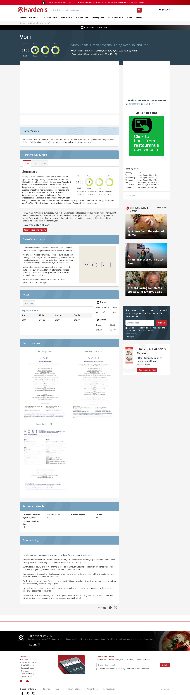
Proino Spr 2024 (45, 351)
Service (45, 44)
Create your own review (35, 230)
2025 (35, 163)
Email (144, 104)
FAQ (57, 689)
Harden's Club (50, 17)
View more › (162, 207)
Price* (25, 44)
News (129, 17)
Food (35, 44)
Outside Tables (54, 514)
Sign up (161, 323)
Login (161, 9)
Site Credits (165, 689)
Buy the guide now (147, 370)
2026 (27, 163)
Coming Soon (98, 17)
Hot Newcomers (115, 17)
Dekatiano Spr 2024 (93, 351)
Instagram (131, 195)
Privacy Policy (131, 333)
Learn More (33, 645)
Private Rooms (78, 514)
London (33, 23)
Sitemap (46, 689)
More (139, 17)
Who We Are (66, 17)
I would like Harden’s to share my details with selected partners (122, 669)
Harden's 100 (82, 17)
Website (153, 104)
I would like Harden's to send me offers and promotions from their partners (145, 329)
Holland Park (42, 23)
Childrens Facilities (31, 514)
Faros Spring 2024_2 (45, 424)
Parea (50, 581)
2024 (44, 163)
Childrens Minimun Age (31, 522)
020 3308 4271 (132, 104)
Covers (99, 514)
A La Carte (29, 303)
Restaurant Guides (30, 17)
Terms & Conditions (72, 689)
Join (168, 9)
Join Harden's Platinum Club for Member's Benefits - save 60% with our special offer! (96, 2)
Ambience (55, 44)
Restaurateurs (109, 689)
